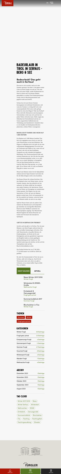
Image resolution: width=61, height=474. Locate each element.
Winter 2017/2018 (24, 340)
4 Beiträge (40, 278)
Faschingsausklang (24, 361)
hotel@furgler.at (30, 415)
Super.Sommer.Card (32, 112)
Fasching (26, 358)
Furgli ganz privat (30, 234)
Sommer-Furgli (29, 239)
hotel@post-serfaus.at (30, 438)
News (35, 340)
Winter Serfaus (23, 344)
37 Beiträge (40, 286)
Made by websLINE (30, 447)
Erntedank (21, 351)
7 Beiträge (40, 297)
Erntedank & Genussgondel (30, 231)
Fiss (19, 358)
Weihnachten (22, 347)
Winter (29, 256)
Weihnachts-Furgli (30, 226)
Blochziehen (37, 354)
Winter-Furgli (28, 218)
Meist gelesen (24, 210)
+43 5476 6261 (30, 435)
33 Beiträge (40, 274)
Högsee (19, 83)
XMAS (32, 347)
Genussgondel (33, 351)
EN (47, 3)
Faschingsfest (37, 358)
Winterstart (35, 344)
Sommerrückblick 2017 (33, 237)
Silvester (37, 361)
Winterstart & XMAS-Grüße (32, 223)
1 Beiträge (40, 312)
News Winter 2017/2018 (33, 216)
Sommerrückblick (24, 354)
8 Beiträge (40, 290)
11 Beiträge (40, 282)
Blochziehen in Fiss (31, 243)
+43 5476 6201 (30, 413)
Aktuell (37, 210)
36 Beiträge (40, 271)
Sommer (21, 256)
